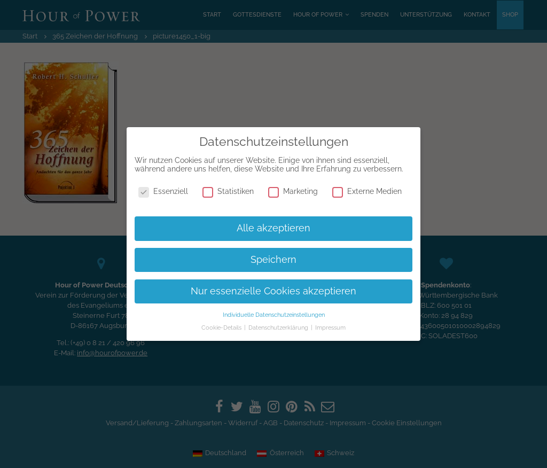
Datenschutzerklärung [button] (279, 327)
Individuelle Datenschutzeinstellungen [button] (274, 314)
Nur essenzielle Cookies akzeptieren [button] (273, 291)
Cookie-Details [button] (222, 327)
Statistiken (228, 191)
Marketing (293, 191)
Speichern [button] (273, 259)
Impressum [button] (330, 327)
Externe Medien (367, 191)
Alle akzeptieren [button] (273, 228)
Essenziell (163, 191)
